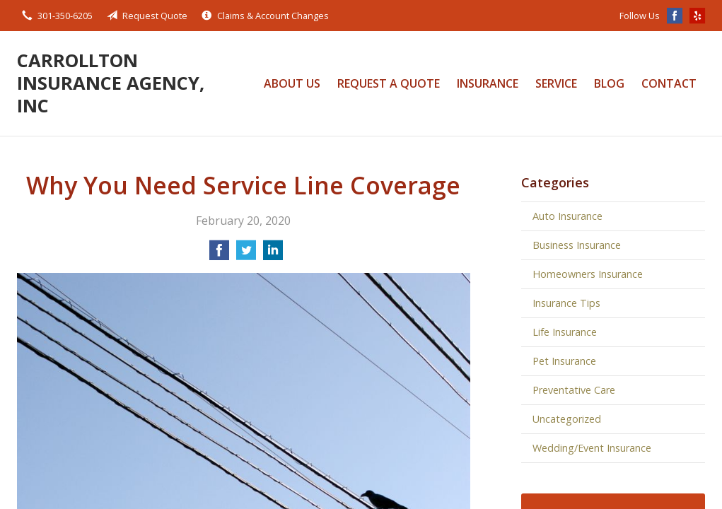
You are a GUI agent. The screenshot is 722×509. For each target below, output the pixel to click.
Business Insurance (576, 245)
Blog (609, 83)
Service (556, 83)
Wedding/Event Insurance (591, 448)
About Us (292, 83)
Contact (669, 83)
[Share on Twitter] (246, 254)
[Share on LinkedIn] (273, 254)
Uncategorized (566, 419)
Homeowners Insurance (587, 274)
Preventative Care (573, 390)
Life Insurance (564, 332)
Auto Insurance (567, 216)
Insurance (487, 83)
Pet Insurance (564, 361)
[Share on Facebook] (219, 254)
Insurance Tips (566, 303)
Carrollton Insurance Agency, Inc (110, 83)
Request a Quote (388, 83)
